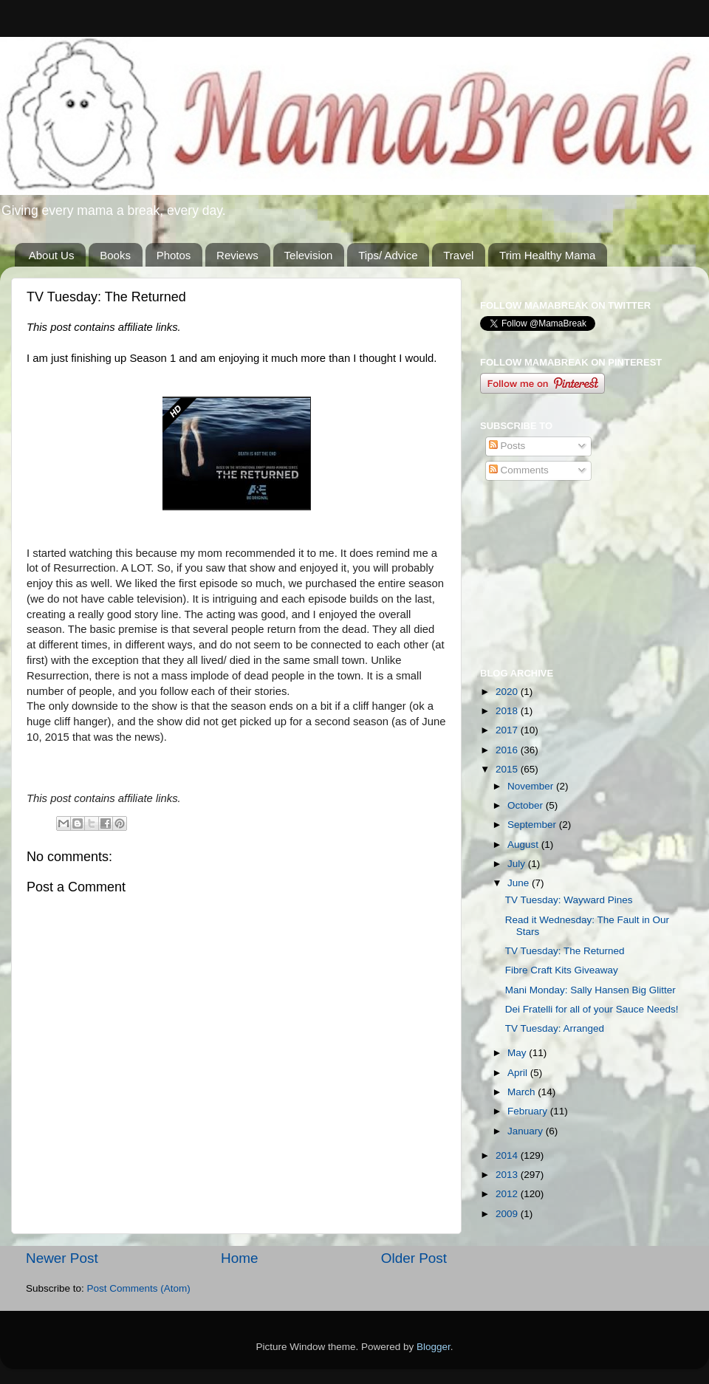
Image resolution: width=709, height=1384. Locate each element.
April (518, 1072)
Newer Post (62, 1258)
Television (308, 255)
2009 (508, 1213)
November (531, 786)
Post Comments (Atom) (139, 1288)
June (519, 882)
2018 (508, 710)
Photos (174, 255)
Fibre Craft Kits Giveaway (561, 970)
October (526, 805)
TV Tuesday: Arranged (554, 1028)
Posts (507, 445)
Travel (458, 255)
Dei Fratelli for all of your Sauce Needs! (592, 1009)
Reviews (237, 255)
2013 (508, 1174)
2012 (508, 1193)
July (517, 863)
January (526, 1131)
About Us (52, 255)
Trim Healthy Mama (547, 255)
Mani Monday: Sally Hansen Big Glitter (590, 990)
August (524, 844)
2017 (508, 730)
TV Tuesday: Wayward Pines (569, 899)
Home (239, 1258)
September (533, 824)
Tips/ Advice (387, 255)
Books (115, 255)
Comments (519, 470)
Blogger (434, 1346)
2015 (508, 769)
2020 (508, 691)
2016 (508, 750)
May (518, 1052)
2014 (508, 1155)
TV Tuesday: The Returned (565, 950)
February (528, 1111)
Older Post (414, 1258)
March (522, 1091)
